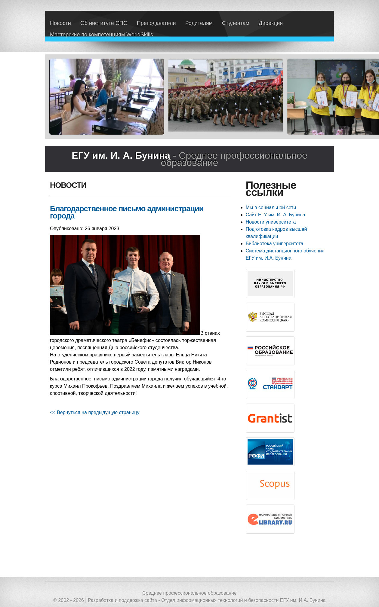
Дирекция (271, 23)
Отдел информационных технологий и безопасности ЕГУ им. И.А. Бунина (243, 600)
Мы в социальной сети (271, 207)
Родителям (199, 23)
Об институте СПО (104, 23)
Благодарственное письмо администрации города (127, 212)
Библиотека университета (275, 243)
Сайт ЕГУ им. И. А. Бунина (275, 214)
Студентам (235, 23)
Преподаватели (156, 23)
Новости (60, 23)
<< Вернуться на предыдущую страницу (95, 412)
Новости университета (271, 221)
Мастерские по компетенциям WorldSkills (101, 35)
